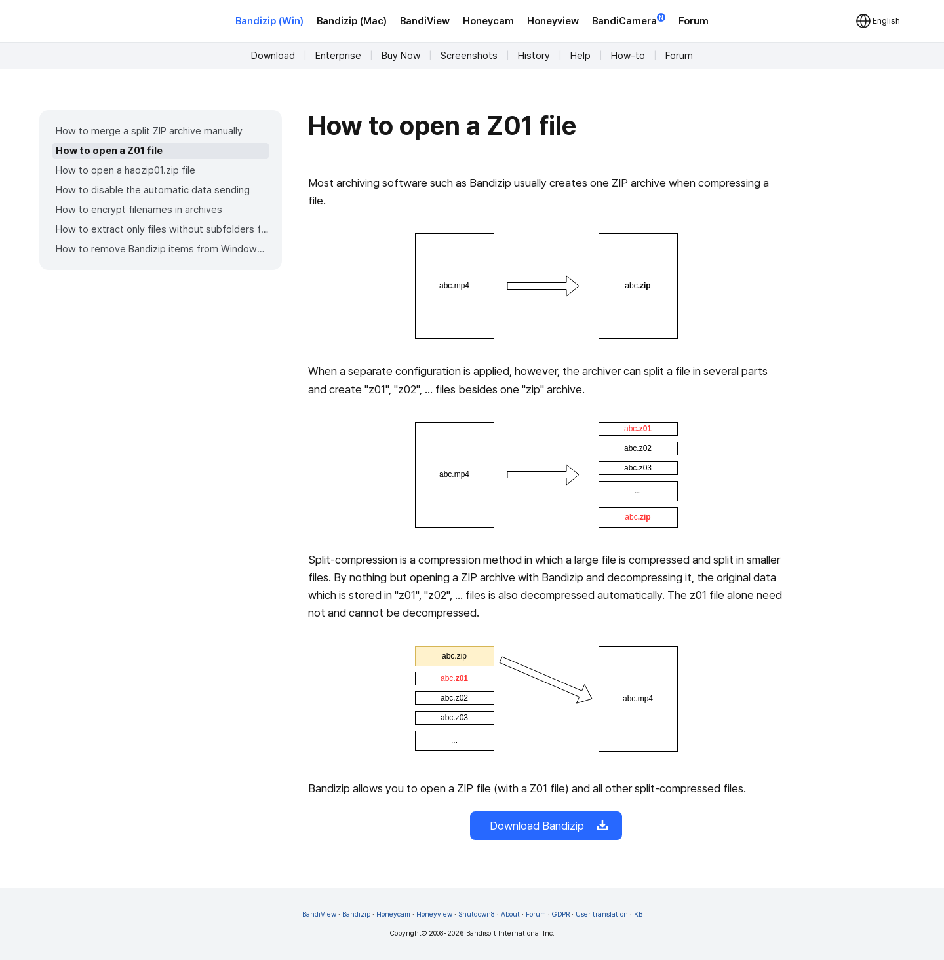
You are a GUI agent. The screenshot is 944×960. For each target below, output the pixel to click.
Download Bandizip (546, 826)
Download (273, 56)
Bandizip (356, 914)
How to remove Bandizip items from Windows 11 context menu (162, 249)
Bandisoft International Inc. (510, 933)
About (510, 914)
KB (638, 914)
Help (580, 56)
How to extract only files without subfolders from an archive (162, 229)
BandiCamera (628, 20)
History (534, 56)
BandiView (425, 21)
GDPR (561, 914)
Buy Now (401, 56)
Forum (693, 21)
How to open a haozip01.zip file (125, 170)
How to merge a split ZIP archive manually (149, 131)
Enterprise (338, 56)
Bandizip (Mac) (352, 21)
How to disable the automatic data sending (153, 190)
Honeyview (553, 21)
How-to (628, 56)
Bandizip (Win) (269, 21)
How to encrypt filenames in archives (139, 210)
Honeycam (488, 21)
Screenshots (469, 56)
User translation (602, 914)
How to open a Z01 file (109, 151)
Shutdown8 (476, 914)
